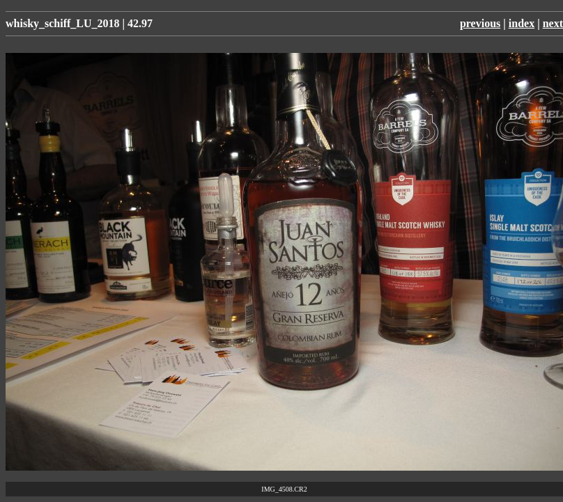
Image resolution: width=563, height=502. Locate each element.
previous (480, 23)
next (553, 23)
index (521, 23)
